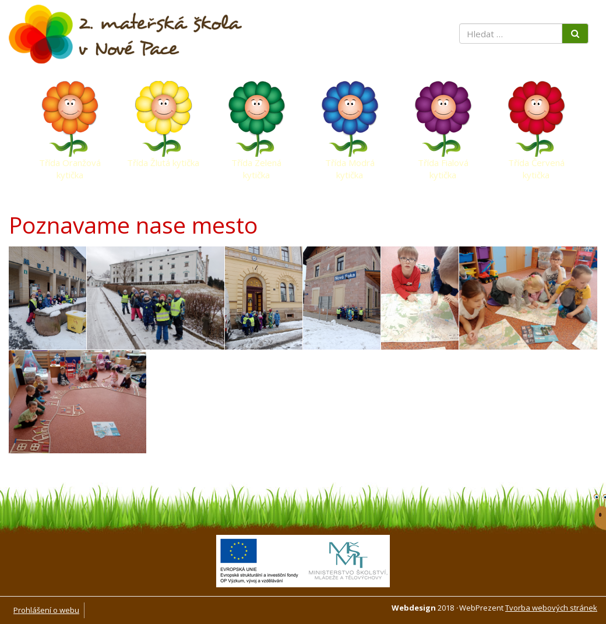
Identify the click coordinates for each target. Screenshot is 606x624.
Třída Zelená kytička (256, 165)
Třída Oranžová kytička (70, 165)
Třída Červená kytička (536, 165)
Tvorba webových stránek (551, 607)
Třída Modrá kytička (350, 165)
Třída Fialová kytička (443, 165)
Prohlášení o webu (46, 610)
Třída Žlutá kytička (163, 162)
